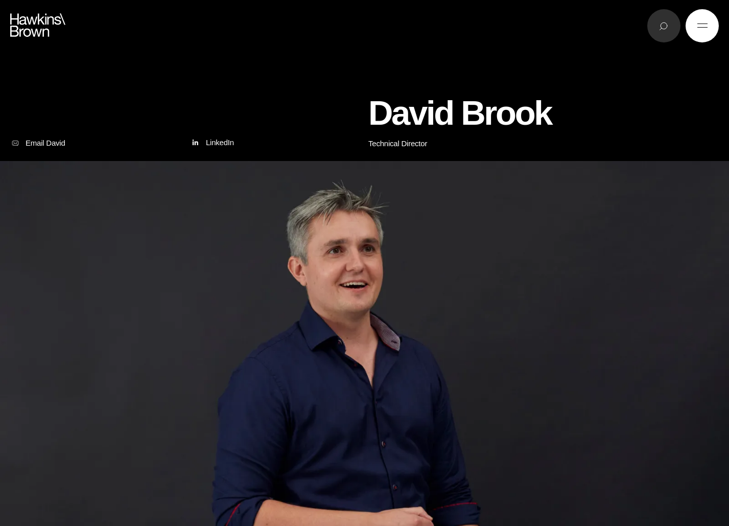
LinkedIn (212, 143)
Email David (37, 143)
